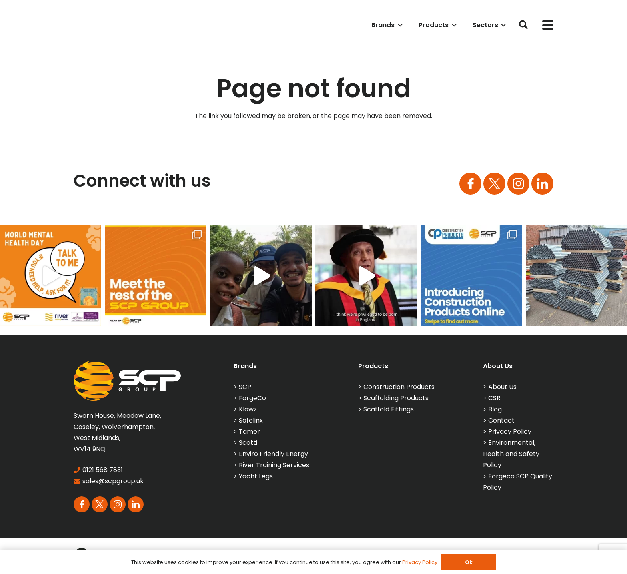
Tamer (249, 431)
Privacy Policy (509, 431)
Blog (495, 409)
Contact (501, 420)
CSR (494, 398)
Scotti (248, 442)
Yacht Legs (256, 476)
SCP (245, 386)
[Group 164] (494, 184)
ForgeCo (252, 398)
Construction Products (399, 386)
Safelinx (251, 420)
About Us (502, 386)
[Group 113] (542, 184)
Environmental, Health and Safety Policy (511, 454)
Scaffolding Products (396, 398)
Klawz (248, 409)
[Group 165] (518, 184)
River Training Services (274, 465)
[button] (399, 25)
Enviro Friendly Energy (273, 453)
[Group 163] (470, 184)
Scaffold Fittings (388, 409)
